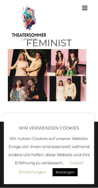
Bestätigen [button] (65, 172)
